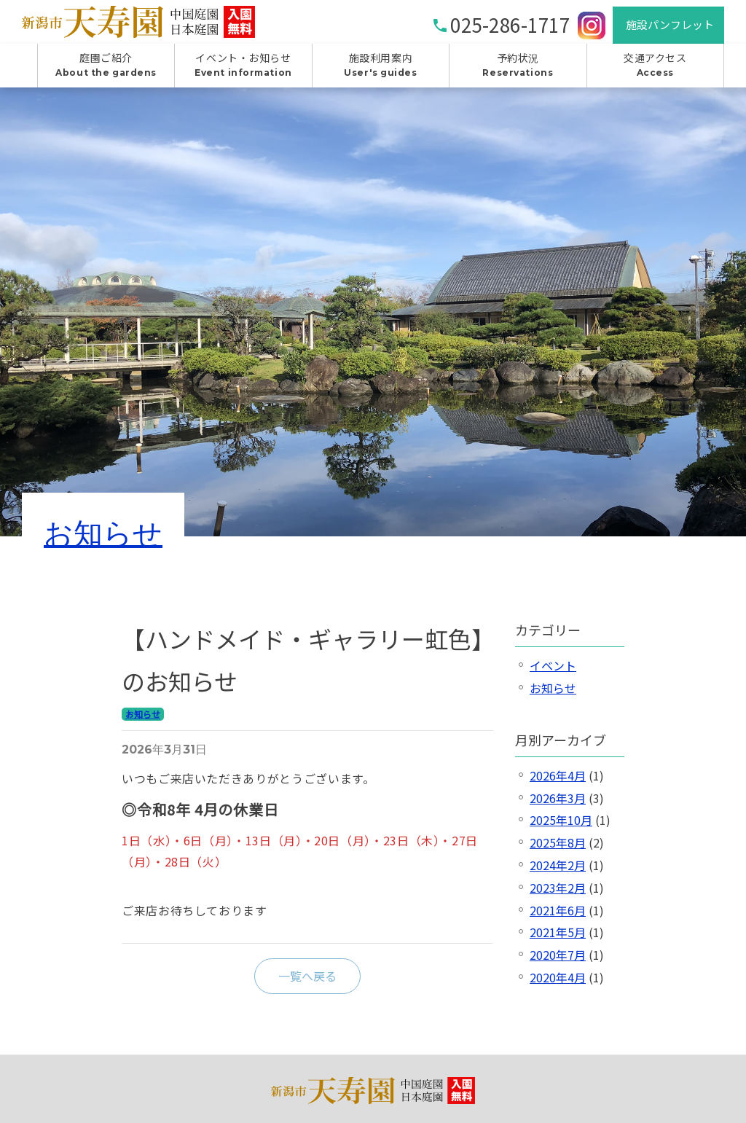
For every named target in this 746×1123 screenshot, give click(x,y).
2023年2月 (558, 894)
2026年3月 (558, 804)
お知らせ (103, 539)
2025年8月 (558, 849)
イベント (553, 672)
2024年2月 (558, 871)
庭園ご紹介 (106, 71)
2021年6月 (558, 916)
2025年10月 (561, 826)
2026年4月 (558, 782)
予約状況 (517, 71)
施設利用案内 (380, 71)
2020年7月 (558, 961)
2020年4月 (558, 984)
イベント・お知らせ (243, 71)
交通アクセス (655, 71)
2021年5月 (558, 938)
